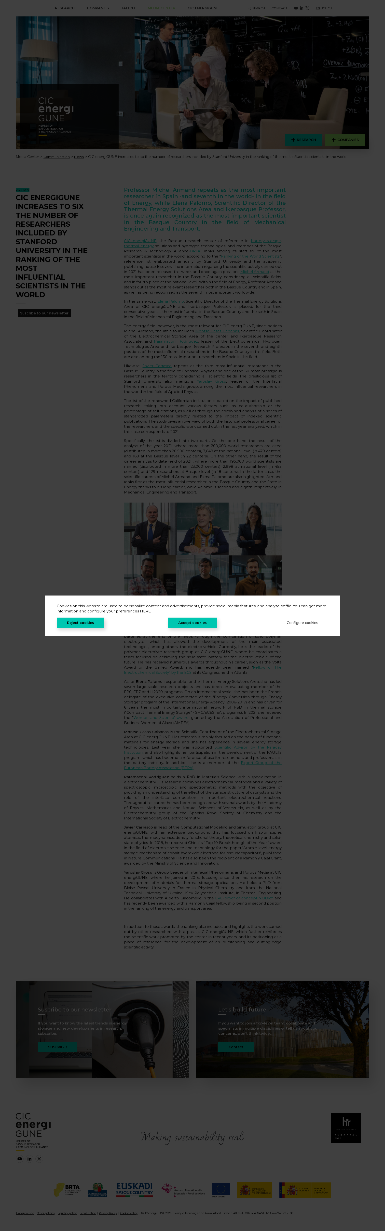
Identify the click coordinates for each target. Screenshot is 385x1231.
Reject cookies (80, 623)
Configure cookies (302, 623)
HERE (145, 611)
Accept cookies (192, 623)
